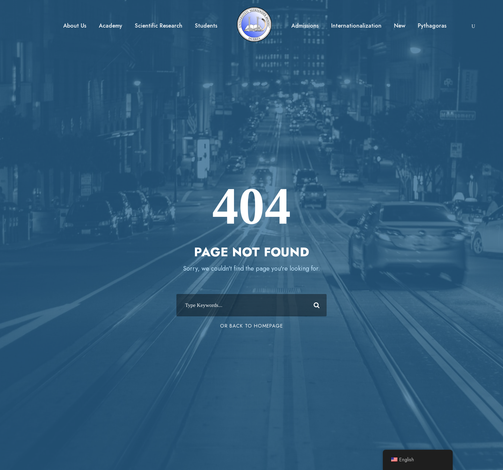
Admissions (305, 26)
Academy (110, 26)
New (399, 26)
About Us (74, 26)
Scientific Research (158, 26)
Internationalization (356, 26)
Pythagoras (432, 26)
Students (206, 26)
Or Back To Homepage (251, 325)
